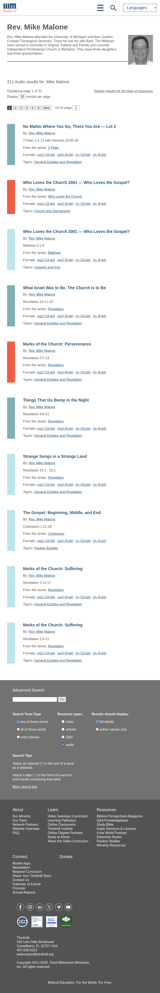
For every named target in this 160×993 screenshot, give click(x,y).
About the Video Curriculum (68, 841)
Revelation (56, 309)
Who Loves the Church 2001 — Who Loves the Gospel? (76, 182)
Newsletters (21, 867)
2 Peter (53, 147)
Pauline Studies (108, 841)
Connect (20, 856)
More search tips (24, 787)
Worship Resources (111, 845)
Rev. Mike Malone (42, 133)
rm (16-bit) (83, 155)
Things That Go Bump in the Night (56, 400)
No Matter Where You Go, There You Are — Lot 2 (69, 126)
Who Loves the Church (65, 196)
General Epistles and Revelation (58, 162)
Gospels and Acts (47, 267)
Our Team (19, 820)
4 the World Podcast (112, 833)
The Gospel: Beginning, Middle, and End (62, 512)
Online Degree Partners (65, 833)
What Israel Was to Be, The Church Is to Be (64, 287)
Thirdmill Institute (60, 828)
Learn (53, 809)
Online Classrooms (62, 824)
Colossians (56, 533)
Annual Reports (23, 892)
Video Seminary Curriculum (68, 816)
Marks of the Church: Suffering (52, 568)
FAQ (15, 833)
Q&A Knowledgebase (112, 820)
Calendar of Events (26, 884)
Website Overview (25, 828)
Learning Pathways (62, 820)
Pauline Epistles (46, 548)
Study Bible (105, 824)
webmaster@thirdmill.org (35, 954)
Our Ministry (21, 816)
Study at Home (59, 837)
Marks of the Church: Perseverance (57, 344)
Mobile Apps (21, 863)
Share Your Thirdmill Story (31, 876)
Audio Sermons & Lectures (116, 828)
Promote (18, 888)
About (17, 809)
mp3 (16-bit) (46, 155)
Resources (106, 809)
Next (46, 107)
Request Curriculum (27, 871)
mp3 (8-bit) (65, 155)
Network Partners (25, 824)
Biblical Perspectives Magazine (120, 816)
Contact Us (20, 880)
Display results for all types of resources (123, 91)
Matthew (54, 253)
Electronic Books (109, 837)
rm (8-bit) (99, 155)
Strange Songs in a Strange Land (55, 456)
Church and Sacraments (52, 211)
